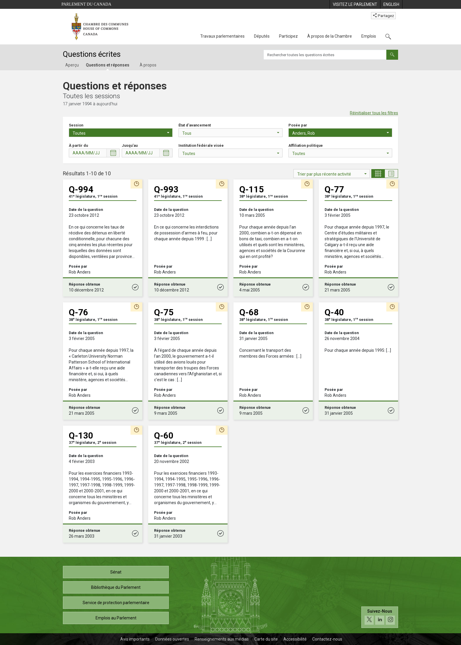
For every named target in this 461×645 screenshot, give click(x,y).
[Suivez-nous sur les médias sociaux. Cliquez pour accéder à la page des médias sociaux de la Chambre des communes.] (379, 617)
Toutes (121, 133)
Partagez (383, 15)
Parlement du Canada (86, 4)
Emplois (368, 36)
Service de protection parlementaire (116, 602)
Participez (288, 36)
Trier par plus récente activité (332, 174)
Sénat (115, 572)
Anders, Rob (340, 133)
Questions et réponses (107, 65)
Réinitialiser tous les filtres (374, 113)
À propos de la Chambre (329, 36)
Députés (262, 36)
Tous (230, 133)
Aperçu (72, 65)
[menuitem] (355, 4)
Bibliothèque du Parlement (116, 587)
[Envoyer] (392, 55)
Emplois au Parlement (116, 618)
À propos (148, 65)
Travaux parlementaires (222, 36)
